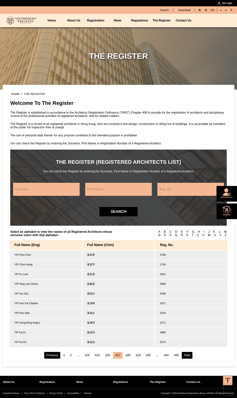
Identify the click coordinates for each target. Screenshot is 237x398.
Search (164, 10)
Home (52, 20)
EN (212, 10)
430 (148, 355)
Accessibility (73, 393)
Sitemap (87, 393)
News (118, 20)
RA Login (227, 3)
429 (138, 355)
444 (166, 355)
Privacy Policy (56, 393)
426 (107, 355)
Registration (95, 20)
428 (128, 355)
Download (184, 10)
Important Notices (11, 393)
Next (187, 355)
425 (97, 355)
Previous (52, 355)
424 (87, 355)
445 (176, 355)
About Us (73, 20)
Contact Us (183, 20)
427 (117, 355)
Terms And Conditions (34, 393)
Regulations (139, 20)
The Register (162, 20)
